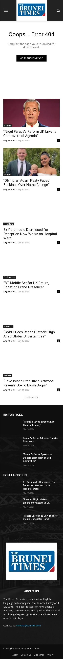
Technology (9, 277)
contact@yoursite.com (28, 625)
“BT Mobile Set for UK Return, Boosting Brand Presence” (26, 285)
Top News (8, 224)
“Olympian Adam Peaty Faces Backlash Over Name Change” (26, 182)
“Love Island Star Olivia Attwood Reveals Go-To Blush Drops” (28, 383)
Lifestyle (7, 375)
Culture (7, 175)
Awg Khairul (9, 140)
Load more (31, 397)
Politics (7, 126)
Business (8, 326)
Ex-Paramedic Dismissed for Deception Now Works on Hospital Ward (30, 234)
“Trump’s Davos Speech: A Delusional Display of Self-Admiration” (37, 457)
